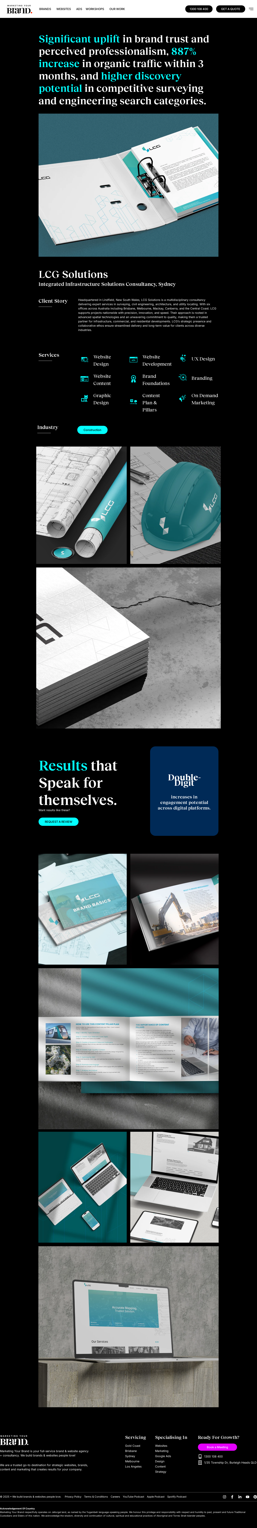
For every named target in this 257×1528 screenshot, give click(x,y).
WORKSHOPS (96, 9)
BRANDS (46, 9)
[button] (92, 430)
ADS (79, 9)
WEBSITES (64, 9)
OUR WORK (117, 9)
